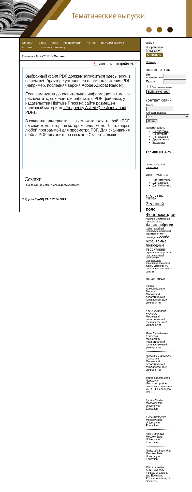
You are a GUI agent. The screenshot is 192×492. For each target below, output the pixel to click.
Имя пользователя (154, 76)
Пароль (150, 81)
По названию (161, 136)
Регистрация (72, 42)
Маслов (59, 56)
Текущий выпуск (112, 42)
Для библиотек (162, 185)
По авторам (160, 134)
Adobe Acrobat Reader (102, 85)
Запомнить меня (162, 87)
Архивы (27, 47)
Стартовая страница (52, 47)
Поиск (91, 42)
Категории (159, 142)
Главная (28, 42)
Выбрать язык (154, 47)
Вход (55, 42)
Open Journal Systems (156, 166)
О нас (43, 42)
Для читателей (162, 180)
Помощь (151, 62)
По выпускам (161, 131)
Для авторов (160, 182)
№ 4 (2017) (43, 56)
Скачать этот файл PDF (118, 64)
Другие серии (161, 139)
